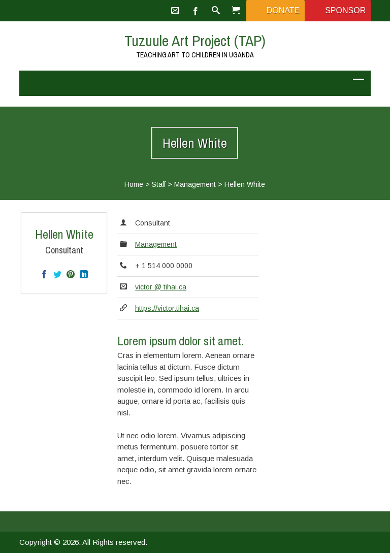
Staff (159, 184)
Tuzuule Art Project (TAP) (195, 40)
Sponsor (345, 10)
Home (133, 184)
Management (195, 184)
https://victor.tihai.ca (167, 308)
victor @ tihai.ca (160, 287)
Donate (283, 10)
